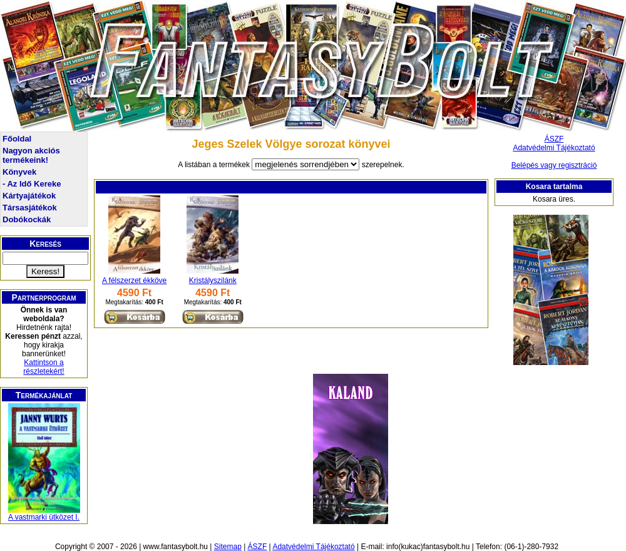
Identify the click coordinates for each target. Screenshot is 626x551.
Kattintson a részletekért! (43, 367)
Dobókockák (27, 219)
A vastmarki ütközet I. (44, 517)
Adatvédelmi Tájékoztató (554, 147)
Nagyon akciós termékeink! (31, 155)
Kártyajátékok (29, 195)
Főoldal (17, 138)
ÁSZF (554, 139)
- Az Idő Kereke (32, 183)
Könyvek (19, 172)
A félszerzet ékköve (134, 280)
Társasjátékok (30, 207)
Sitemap (228, 546)
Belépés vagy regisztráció (554, 165)
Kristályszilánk (213, 280)
